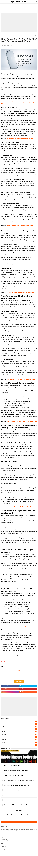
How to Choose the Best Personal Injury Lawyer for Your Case (22, 626)
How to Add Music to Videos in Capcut (12, 765)
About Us (4, 846)
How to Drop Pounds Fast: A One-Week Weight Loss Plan (16, 804)
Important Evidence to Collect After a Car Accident (19, 546)
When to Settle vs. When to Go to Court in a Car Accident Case (22, 421)
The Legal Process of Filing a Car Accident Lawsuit (19, 585)
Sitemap (3, 849)
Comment (14, 45)
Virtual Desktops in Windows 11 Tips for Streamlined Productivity (17, 790)
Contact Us (4, 847)
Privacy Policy (5, 839)
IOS (2, 729)
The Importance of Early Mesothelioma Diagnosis (14, 775)
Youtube (4, 744)
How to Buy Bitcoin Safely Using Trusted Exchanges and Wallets (17, 799)
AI (2, 721)
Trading (4, 739)
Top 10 (3, 737)
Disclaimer (4, 837)
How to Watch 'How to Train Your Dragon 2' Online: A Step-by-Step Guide (19, 795)
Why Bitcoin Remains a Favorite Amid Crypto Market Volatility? (17, 770)
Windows (4, 742)
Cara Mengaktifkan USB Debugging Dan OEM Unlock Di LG (16, 785)
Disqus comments (19, 681)
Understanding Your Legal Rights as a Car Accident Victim (21, 379)
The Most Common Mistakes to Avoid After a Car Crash (20, 138)
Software (4, 734)
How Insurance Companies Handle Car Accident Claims (20, 506)
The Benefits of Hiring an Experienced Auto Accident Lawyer (21, 292)
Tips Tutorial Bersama (19, 853)
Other (9, 45)
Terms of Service (5, 840)
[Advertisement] (19, 22)
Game (3, 726)
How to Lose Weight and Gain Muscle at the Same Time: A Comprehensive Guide (21, 780)
